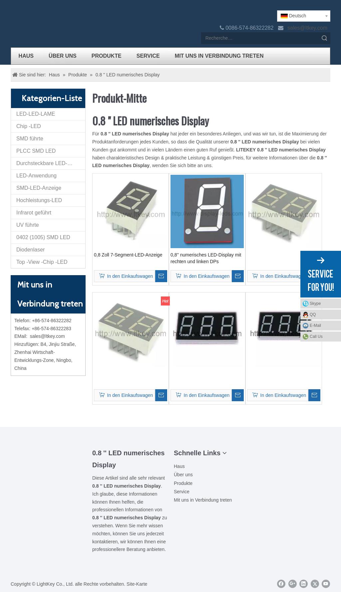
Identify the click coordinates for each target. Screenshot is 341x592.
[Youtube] (326, 584)
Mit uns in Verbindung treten (203, 500)
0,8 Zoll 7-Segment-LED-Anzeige (128, 254)
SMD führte (29, 138)
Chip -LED (28, 126)
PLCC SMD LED (36, 151)
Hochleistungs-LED (39, 200)
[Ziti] (48, 463)
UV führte (27, 225)
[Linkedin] (303, 584)
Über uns (183, 474)
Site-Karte (137, 584)
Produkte (183, 483)
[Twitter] (315, 584)
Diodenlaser (30, 249)
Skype (324, 303)
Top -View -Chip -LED (42, 262)
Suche (324, 38)
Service (181, 491)
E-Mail (324, 325)
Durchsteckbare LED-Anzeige (50, 163)
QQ (324, 314)
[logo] (16, 15)
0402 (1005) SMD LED (43, 237)
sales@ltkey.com (308, 28)
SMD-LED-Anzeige (38, 188)
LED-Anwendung (36, 175)
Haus (179, 466)
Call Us (316, 336)
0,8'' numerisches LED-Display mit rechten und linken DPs (205, 258)
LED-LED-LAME (35, 114)
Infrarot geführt (33, 212)
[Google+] (292, 584)
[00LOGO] (48, 452)
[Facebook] (281, 584)
